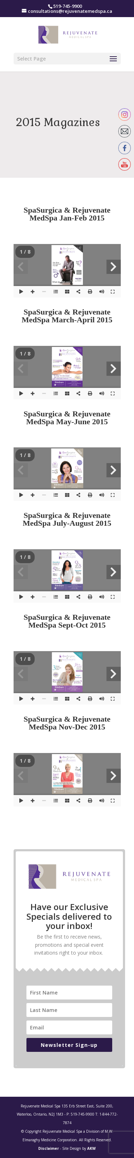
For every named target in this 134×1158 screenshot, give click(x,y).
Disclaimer (48, 1148)
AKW (91, 1148)
